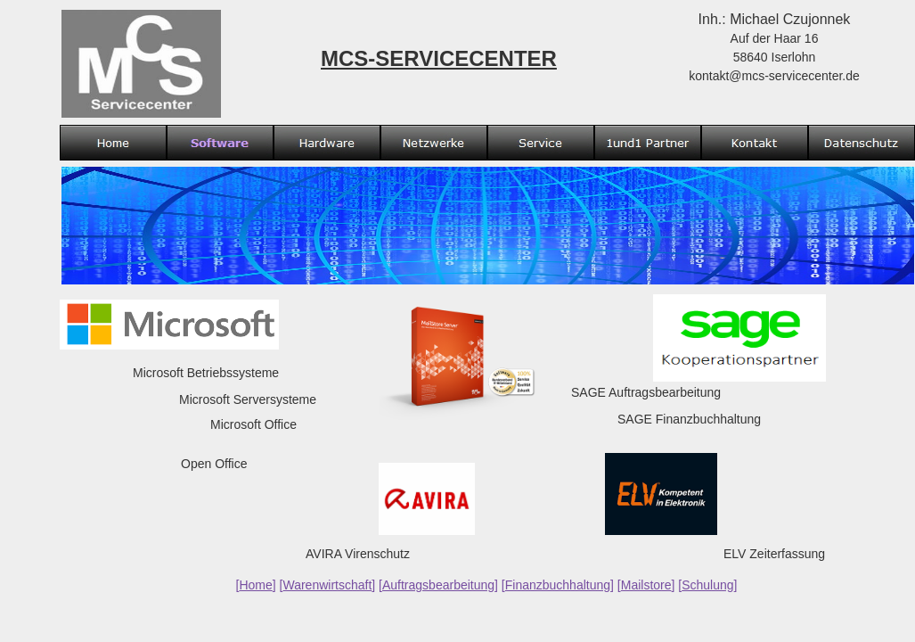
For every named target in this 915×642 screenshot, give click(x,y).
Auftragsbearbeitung (438, 585)
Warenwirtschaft (327, 585)
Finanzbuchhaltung (557, 585)
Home (255, 585)
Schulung (707, 585)
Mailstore (646, 585)
